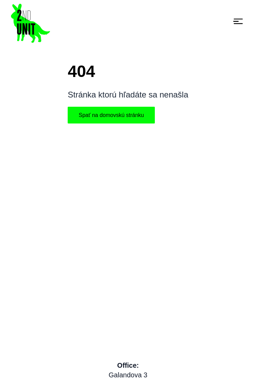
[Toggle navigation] (238, 21)
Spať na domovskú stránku (111, 115)
